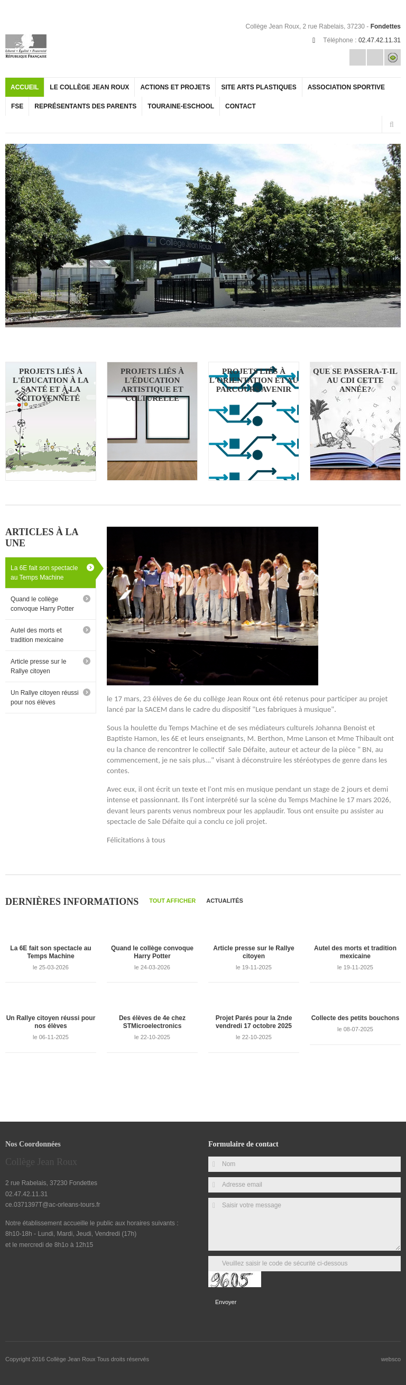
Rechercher (392, 125)
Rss (375, 57)
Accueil (25, 87)
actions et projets (175, 87)
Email (357, 57)
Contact (240, 106)
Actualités (224, 900)
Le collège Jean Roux (89, 87)
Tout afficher (172, 900)
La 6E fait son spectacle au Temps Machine (44, 572)
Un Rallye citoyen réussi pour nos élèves (45, 697)
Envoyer (225, 1302)
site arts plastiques (258, 87)
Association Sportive (346, 87)
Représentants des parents (85, 106)
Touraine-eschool (180, 106)
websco (391, 1359)
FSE (17, 106)
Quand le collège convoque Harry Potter (42, 603)
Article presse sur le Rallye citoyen (38, 666)
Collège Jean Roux (72, 1359)
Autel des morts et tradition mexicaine (37, 635)
